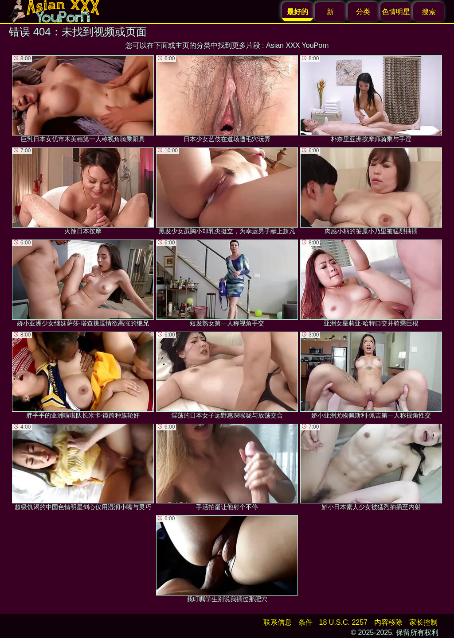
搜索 (429, 11)
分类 (363, 11)
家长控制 (423, 622)
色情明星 (396, 11)
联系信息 (277, 622)
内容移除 (388, 622)
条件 (305, 622)
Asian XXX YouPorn (297, 45)
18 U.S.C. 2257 (343, 622)
